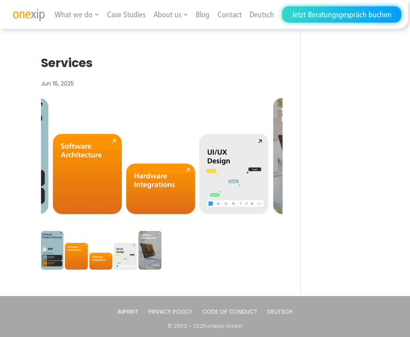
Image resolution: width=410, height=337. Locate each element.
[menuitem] (261, 14)
